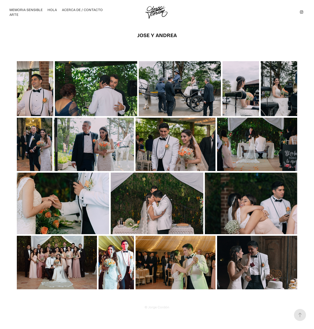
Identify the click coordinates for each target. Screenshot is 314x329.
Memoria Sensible (26, 9)
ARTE (13, 14)
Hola (52, 9)
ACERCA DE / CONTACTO (82, 9)
